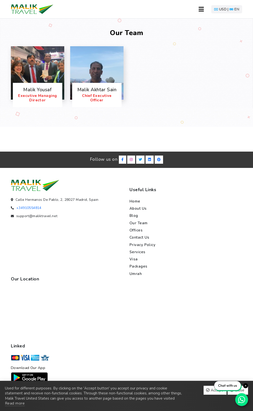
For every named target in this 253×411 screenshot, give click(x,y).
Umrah (135, 273)
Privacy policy (142, 244)
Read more (15, 403)
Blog (133, 215)
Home (134, 201)
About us (138, 208)
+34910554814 (29, 208)
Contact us (139, 237)
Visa (133, 259)
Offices (136, 230)
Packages (138, 266)
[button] (226, 9)
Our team (138, 223)
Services (137, 252)
